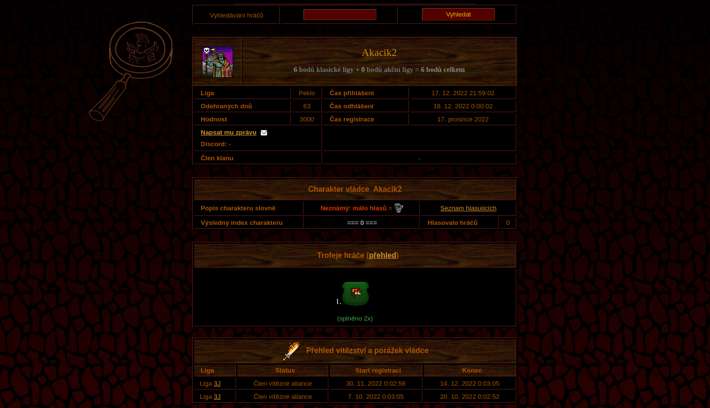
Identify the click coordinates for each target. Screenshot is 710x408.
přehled (382, 255)
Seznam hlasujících (468, 208)
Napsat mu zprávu (228, 132)
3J (217, 383)
